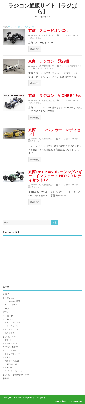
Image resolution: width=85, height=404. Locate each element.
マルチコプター (11, 343)
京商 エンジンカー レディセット (54, 131)
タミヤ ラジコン (11, 326)
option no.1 (10, 319)
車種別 (7, 357)
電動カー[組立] (11, 367)
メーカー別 (8, 315)
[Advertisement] (42, 258)
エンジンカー (65, 35)
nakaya (34, 35)
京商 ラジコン (10, 332)
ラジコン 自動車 (10, 347)
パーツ (6, 308)
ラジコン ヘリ (9, 336)
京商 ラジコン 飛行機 (48, 61)
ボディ (6, 312)
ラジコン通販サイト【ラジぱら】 (42, 8)
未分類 (6, 378)
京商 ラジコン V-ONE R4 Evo (54, 95)
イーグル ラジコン (12, 322)
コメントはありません (44, 68)
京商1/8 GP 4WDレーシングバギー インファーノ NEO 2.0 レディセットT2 (55, 175)
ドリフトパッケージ (14, 371)
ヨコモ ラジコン (11, 329)
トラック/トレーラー (13, 354)
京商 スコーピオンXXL (48, 30)
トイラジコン (9, 297)
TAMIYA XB (12, 364)
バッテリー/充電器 (11, 301)
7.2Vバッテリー (11, 304)
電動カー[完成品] (12, 360)
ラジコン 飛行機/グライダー (16, 374)
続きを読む (34, 49)
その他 (6, 294)
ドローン (8, 340)
